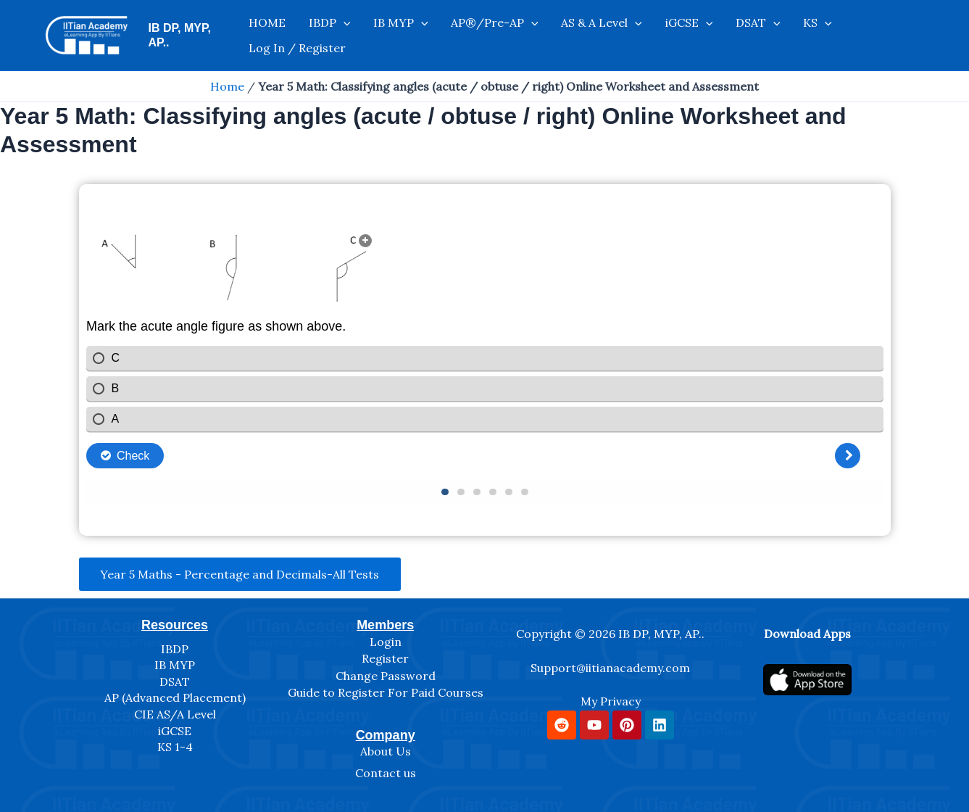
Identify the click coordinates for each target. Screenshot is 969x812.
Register (385, 658)
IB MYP (392, 35)
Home (227, 86)
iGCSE (654, 35)
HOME (275, 35)
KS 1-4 (175, 747)
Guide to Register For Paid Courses (385, 693)
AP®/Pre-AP (477, 35)
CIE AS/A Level (175, 714)
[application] (343, 35)
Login (386, 641)
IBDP (329, 35)
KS (766, 35)
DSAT (715, 35)
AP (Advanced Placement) (175, 698)
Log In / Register (843, 35)
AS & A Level (576, 35)
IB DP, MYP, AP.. (192, 35)
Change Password (386, 675)
